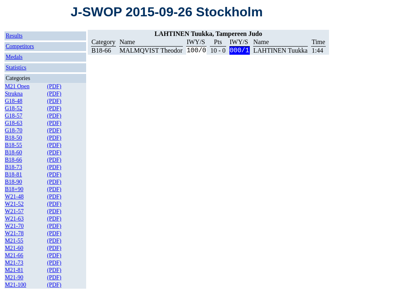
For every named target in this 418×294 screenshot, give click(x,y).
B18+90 (14, 189)
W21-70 (14, 226)
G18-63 (13, 123)
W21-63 (14, 219)
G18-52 (13, 108)
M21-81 (14, 270)
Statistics (16, 68)
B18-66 (13, 160)
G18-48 (13, 101)
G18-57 (13, 116)
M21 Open (17, 86)
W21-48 (14, 197)
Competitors (20, 46)
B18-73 (13, 167)
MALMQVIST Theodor (151, 50)
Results (14, 36)
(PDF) (54, 86)
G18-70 (13, 130)
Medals (14, 57)
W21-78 (14, 233)
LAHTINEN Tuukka (280, 50)
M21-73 (14, 263)
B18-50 (13, 138)
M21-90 (14, 277)
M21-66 (14, 255)
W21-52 (14, 204)
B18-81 (13, 175)
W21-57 (14, 211)
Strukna (14, 94)
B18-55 (13, 145)
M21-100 (15, 285)
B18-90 (13, 182)
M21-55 (14, 241)
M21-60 (14, 248)
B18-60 (13, 152)
